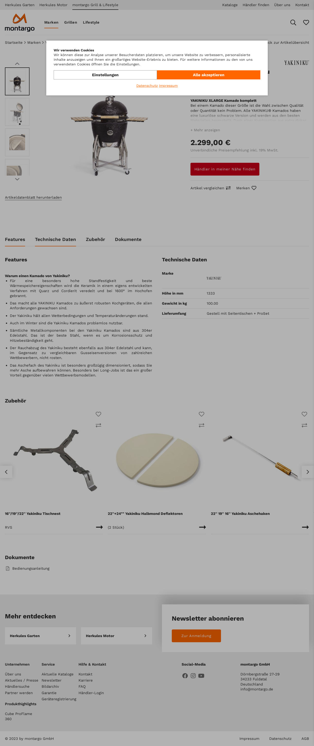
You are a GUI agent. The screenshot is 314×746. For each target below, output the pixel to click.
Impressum (168, 86)
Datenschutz (147, 86)
